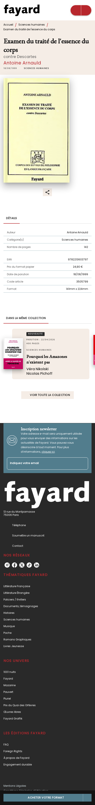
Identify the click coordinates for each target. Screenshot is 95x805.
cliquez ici (48, 452)
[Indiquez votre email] (42, 463)
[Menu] (81, 10)
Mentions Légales (14, 786)
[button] (36, 68)
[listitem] (7, 565)
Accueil (8, 24)
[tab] (11, 218)
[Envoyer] (83, 463)
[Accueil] (21, 10)
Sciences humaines (31, 24)
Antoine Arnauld (22, 63)
